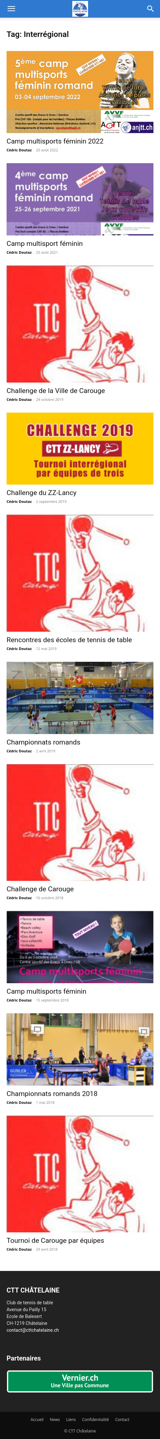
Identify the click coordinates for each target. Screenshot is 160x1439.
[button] (11, 9)
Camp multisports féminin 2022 (55, 141)
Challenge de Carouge (40, 889)
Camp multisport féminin (45, 244)
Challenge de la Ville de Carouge (56, 391)
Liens (71, 1419)
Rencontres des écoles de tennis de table (69, 640)
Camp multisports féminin (46, 991)
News (55, 1419)
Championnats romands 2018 (52, 1094)
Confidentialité (95, 1419)
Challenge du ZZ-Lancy (42, 493)
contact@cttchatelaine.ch (33, 1330)
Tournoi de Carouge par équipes (55, 1240)
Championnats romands (43, 742)
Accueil (37, 1419)
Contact (122, 1419)
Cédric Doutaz (19, 149)
